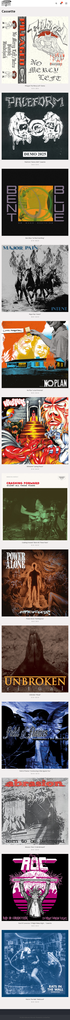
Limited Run (46, 1017)
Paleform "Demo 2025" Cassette (35, 162)
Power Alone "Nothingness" (35, 619)
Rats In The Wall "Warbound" (35, 999)
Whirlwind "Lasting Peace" (35, 466)
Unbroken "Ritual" (35, 695)
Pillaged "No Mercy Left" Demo (35, 86)
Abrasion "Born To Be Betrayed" (35, 847)
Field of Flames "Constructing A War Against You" (35, 771)
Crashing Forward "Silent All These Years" (35, 542)
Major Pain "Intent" (35, 314)
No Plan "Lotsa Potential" (35, 390)
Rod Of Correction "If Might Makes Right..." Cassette (35, 923)
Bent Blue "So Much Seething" (35, 238)
